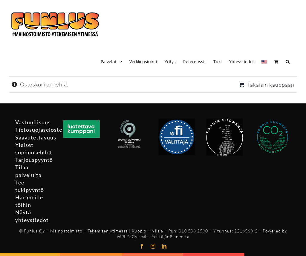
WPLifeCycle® (132, 236)
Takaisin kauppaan (270, 84)
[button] (288, 60)
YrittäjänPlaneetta (170, 236)
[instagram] (153, 246)
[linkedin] (164, 246)
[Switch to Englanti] (264, 60)
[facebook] (142, 246)
